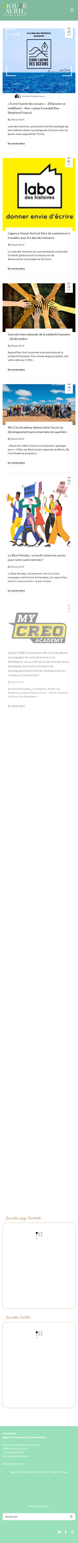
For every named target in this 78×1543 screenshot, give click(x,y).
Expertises (27, 1472)
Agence (14, 1472)
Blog (53, 1472)
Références (41, 1472)
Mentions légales (39, 1506)
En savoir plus (16, 143)
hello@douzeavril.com (16, 1456)
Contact (63, 1472)
